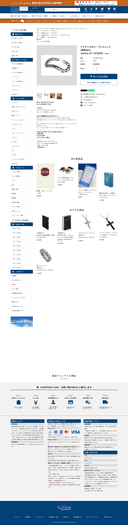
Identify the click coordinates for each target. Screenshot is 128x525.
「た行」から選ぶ (17, 241)
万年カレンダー (16, 111)
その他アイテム (86, 16)
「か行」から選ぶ (17, 232)
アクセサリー (46, 21)
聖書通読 (14, 198)
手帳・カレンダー (16, 211)
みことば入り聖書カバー (18, 72)
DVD (13, 150)
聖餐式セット (67, 21)
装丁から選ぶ (15, 51)
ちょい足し (91, 21)
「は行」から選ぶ (17, 250)
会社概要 (14, 275)
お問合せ (14, 284)
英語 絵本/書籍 (15, 202)
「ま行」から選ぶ (17, 254)
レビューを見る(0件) (88, 102)
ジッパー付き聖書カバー (18, 81)
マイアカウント (39, 517)
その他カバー (15, 94)
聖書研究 (14, 193)
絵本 (74, 21)
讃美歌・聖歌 (15, 189)
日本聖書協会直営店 (17, 293)
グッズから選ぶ (73, 16)
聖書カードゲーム (16, 115)
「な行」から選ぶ (17, 246)
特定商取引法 (77, 517)
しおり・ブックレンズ (17, 133)
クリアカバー (15, 90)
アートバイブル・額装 (17, 215)
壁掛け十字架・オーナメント (19, 107)
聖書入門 (106, 21)
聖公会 (99, 21)
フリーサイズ (15, 77)
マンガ (13, 180)
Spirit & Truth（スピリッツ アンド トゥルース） (71, 28)
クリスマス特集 (16, 206)
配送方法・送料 (53, 517)
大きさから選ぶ (16, 47)
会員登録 (27, 517)
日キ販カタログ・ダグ (17, 306)
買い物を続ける (86, 100)
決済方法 (65, 517)
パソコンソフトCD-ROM (18, 159)
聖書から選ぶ (15, 55)
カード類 (14, 142)
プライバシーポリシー (92, 517)
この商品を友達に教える (89, 97)
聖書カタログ (15, 302)
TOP (37, 28)
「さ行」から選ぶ (17, 237)
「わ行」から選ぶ (17, 267)
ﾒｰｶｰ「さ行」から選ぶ (48, 28)
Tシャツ (14, 128)
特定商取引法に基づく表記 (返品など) (93, 94)
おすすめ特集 (45, 41)
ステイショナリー (16, 146)
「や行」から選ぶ (17, 259)
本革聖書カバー (16, 68)
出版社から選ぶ (99, 16)
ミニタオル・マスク (17, 124)
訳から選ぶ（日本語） (17, 38)
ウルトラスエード (16, 85)
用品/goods (45, 33)
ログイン (17, 517)
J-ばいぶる (37, 21)
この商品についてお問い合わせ (99, 82)
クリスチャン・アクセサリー (50, 31)
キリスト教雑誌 (57, 21)
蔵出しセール (82, 21)
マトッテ (29, 21)
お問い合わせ (108, 517)
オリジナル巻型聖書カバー (18, 64)
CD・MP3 (14, 155)
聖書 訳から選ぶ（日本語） (19, 16)
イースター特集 (16, 171)
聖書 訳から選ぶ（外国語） (40, 16)
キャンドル (14, 102)
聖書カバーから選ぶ (59, 16)
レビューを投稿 (86, 105)
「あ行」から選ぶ (17, 228)
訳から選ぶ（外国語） (17, 42)
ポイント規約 (15, 289)
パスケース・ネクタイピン (18, 120)
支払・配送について (17, 280)
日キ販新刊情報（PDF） (18, 310)
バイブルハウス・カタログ (18, 297)
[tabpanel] (56, 65)
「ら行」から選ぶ (17, 263)
